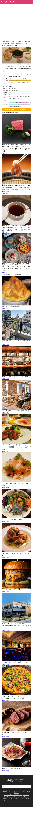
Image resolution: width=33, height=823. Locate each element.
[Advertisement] (16, 21)
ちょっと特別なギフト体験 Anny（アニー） (16, 795)
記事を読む (5, 153)
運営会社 (5, 791)
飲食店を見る (5, 308)
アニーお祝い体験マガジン (8, 2)
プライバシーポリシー (15, 791)
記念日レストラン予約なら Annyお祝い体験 (16, 797)
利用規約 (16, 793)
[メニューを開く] (30, 2)
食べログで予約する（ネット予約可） (16, 109)
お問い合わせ (26, 791)
